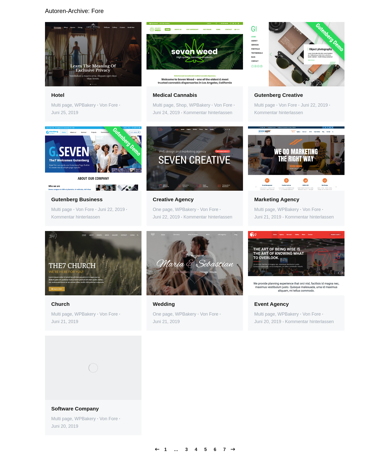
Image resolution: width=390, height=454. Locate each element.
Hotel (57, 95)
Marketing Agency (276, 199)
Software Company (75, 408)
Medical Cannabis (175, 95)
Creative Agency (173, 199)
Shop (181, 105)
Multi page (61, 105)
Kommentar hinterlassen (208, 112)
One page (162, 209)
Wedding (164, 304)
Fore (97, 11)
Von (109, 105)
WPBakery (85, 105)
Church (60, 304)
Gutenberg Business (76, 199)
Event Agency (271, 304)
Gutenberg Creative (278, 95)
